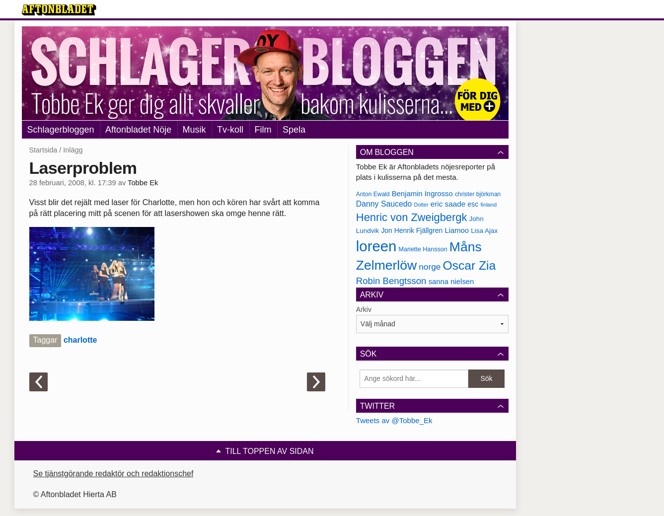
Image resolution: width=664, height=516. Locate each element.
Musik (194, 130)
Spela (294, 130)
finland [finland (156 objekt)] (488, 205)
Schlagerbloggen (60, 130)
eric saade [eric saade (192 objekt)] (448, 204)
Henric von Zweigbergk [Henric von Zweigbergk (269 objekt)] (411, 217)
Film (263, 130)
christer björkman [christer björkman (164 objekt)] (478, 194)
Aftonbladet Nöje (138, 130)
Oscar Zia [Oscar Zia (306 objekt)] (469, 265)
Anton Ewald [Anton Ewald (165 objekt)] (373, 194)
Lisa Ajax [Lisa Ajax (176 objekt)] (484, 230)
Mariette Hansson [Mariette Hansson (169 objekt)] (423, 249)
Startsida (43, 150)
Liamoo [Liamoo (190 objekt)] (456, 230)
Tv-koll (230, 130)
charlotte (80, 340)
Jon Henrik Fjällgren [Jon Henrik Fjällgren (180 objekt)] (412, 230)
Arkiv (363, 309)
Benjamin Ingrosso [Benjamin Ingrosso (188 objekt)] (422, 194)
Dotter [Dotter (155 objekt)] (421, 205)
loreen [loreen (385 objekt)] (376, 246)
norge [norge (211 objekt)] (430, 267)
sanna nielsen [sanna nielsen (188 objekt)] (451, 282)
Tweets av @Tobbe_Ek (394, 420)
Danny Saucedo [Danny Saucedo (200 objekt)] (384, 204)
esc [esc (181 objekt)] (473, 204)
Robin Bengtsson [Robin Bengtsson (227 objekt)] (391, 281)
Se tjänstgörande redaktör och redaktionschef (113, 473)
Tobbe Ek (143, 183)
